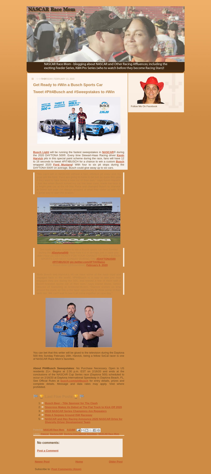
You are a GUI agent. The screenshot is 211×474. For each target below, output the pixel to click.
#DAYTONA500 (106, 258)
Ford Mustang (62, 164)
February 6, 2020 (97, 265)
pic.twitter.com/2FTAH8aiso (87, 262)
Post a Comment (48, 450)
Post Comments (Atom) (66, 469)
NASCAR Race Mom (109, 434)
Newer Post (42, 461)
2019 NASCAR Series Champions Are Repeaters (76, 411)
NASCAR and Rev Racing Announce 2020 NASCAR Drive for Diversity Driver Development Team (83, 420)
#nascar (45, 434)
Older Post (116, 461)
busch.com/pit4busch (74, 380)
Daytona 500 (56, 434)
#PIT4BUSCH (60, 262)
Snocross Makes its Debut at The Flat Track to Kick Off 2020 (83, 407)
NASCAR (108, 152)
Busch (120, 161)
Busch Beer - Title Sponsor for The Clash (71, 403)
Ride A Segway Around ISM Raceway (69, 415)
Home (79, 461)
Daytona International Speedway (80, 434)
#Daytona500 (60, 252)
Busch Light (41, 152)
